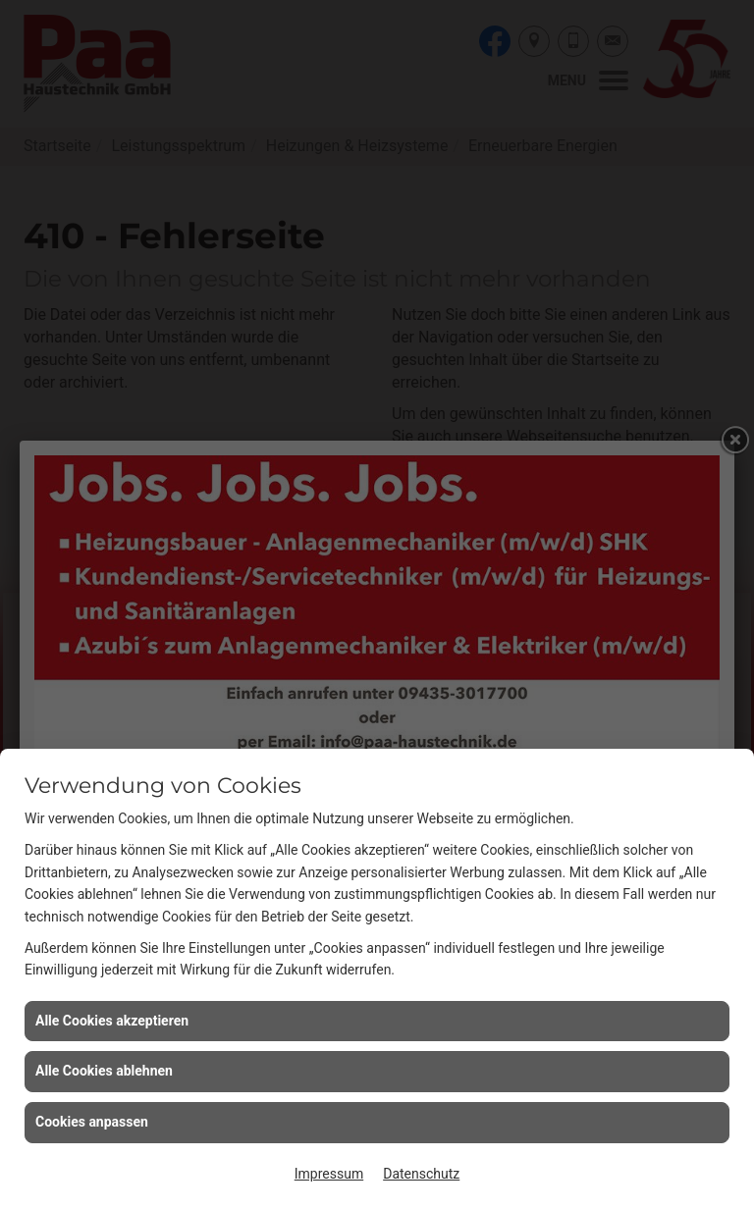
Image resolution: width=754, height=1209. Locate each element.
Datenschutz (421, 1174)
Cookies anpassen (91, 1122)
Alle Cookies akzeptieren (111, 1020)
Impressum (329, 1174)
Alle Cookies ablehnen (104, 1070)
